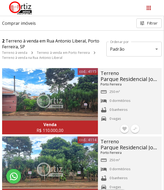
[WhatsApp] (13, 176)
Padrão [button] (117, 49)
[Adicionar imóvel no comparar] (135, 129)
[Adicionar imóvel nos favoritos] (124, 129)
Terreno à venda (14, 52)
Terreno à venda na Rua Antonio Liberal (32, 57)
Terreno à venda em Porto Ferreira (63, 52)
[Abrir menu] (148, 8)
